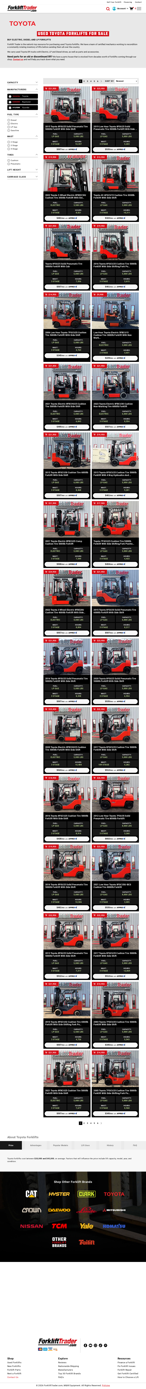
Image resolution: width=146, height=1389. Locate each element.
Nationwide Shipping (68, 1367)
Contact (138, 2)
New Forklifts (14, 1367)
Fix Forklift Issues (126, 1367)
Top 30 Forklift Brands (69, 1374)
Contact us (18, 59)
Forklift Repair (125, 1371)
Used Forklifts (14, 1363)
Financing (121, 2)
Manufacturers (65, 1371)
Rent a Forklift (14, 1374)
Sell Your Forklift (101, 2)
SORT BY (109, 81)
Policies (106, 1386)
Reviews (62, 1363)
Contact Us (12, 1378)
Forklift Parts (14, 1371)
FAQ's (61, 1378)
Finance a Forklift (126, 1363)
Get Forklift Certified (128, 1374)
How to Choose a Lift (128, 1378)
